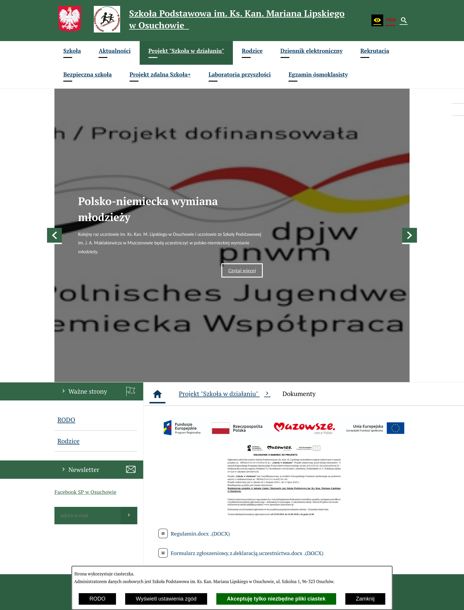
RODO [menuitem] (66, 258)
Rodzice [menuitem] (68, 279)
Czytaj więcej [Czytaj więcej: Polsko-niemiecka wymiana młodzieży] (245, 191)
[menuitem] (72, 53)
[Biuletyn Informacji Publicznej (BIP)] (391, 20)
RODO (97, 599)
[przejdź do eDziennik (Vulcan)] (458, 110)
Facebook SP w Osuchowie (85, 330)
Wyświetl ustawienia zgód (166, 599)
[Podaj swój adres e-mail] (87, 354)
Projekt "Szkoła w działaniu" (224, 232)
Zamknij (365, 599)
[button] (377, 20)
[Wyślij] (128, 354)
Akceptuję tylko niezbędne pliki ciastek (276, 599)
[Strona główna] (157, 232)
